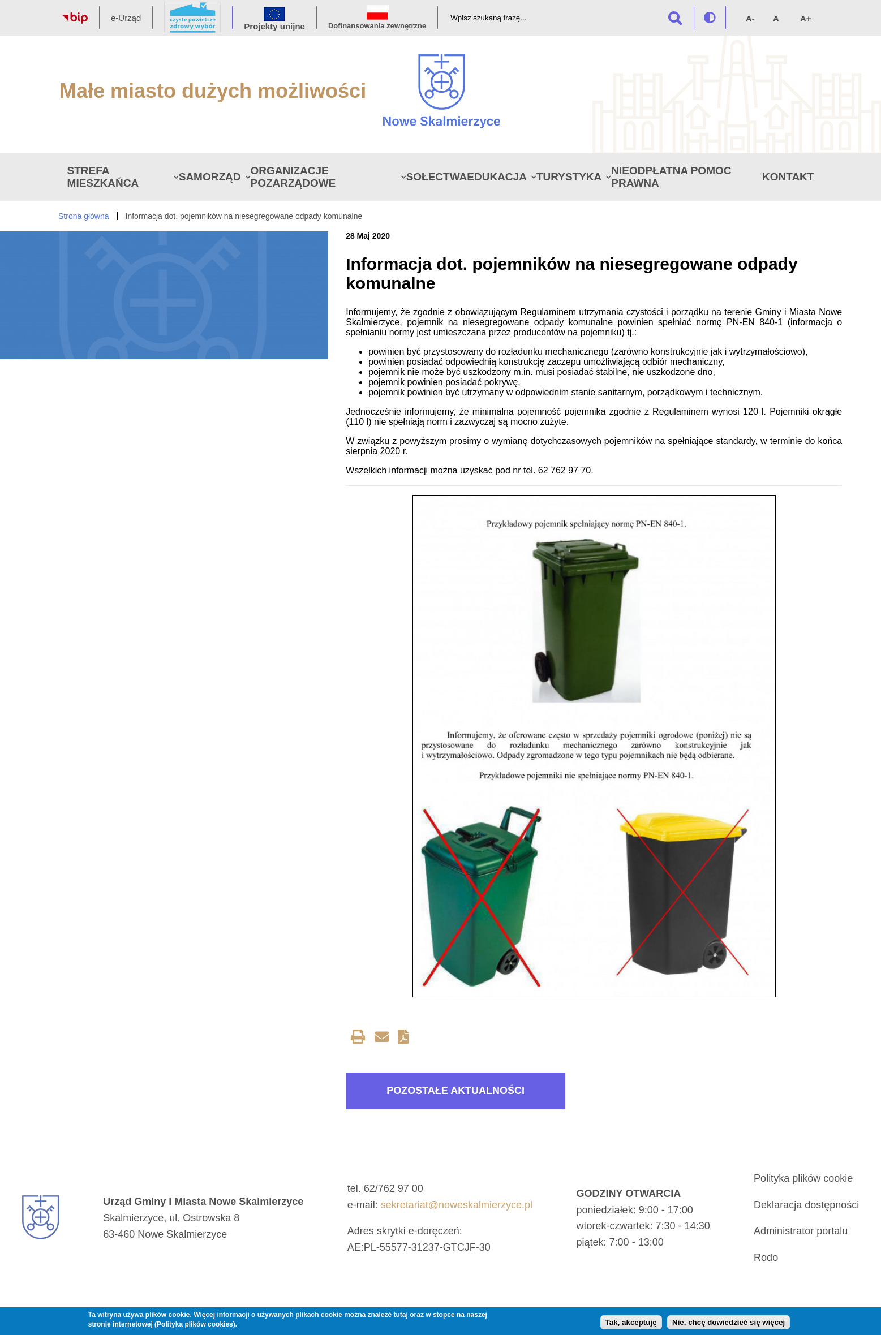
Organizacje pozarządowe (293, 177)
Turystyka (568, 177)
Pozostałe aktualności (455, 1090)
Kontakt (788, 177)
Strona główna (83, 216)
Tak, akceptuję (631, 1322)
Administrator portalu (801, 1231)
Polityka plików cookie (803, 1178)
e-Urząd (126, 18)
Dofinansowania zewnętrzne (377, 25)
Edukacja (497, 177)
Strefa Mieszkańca (103, 177)
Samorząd (210, 177)
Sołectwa (436, 177)
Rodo (766, 1257)
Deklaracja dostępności (806, 1205)
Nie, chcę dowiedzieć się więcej (728, 1322)
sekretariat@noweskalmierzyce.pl (456, 1205)
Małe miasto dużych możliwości (212, 90)
